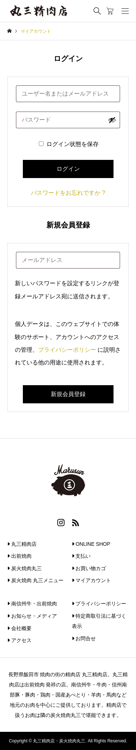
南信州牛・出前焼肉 (32, 603)
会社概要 (19, 628)
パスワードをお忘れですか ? (68, 193)
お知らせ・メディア (32, 616)
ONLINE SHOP (91, 544)
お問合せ (84, 638)
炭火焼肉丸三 (24, 568)
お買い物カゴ (89, 568)
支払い (81, 556)
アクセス (19, 640)
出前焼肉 (19, 556)
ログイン (68, 169)
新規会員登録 (68, 394)
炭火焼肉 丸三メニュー (35, 580)
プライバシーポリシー (67, 350)
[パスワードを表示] (112, 120)
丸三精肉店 (22, 544)
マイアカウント (91, 580)
